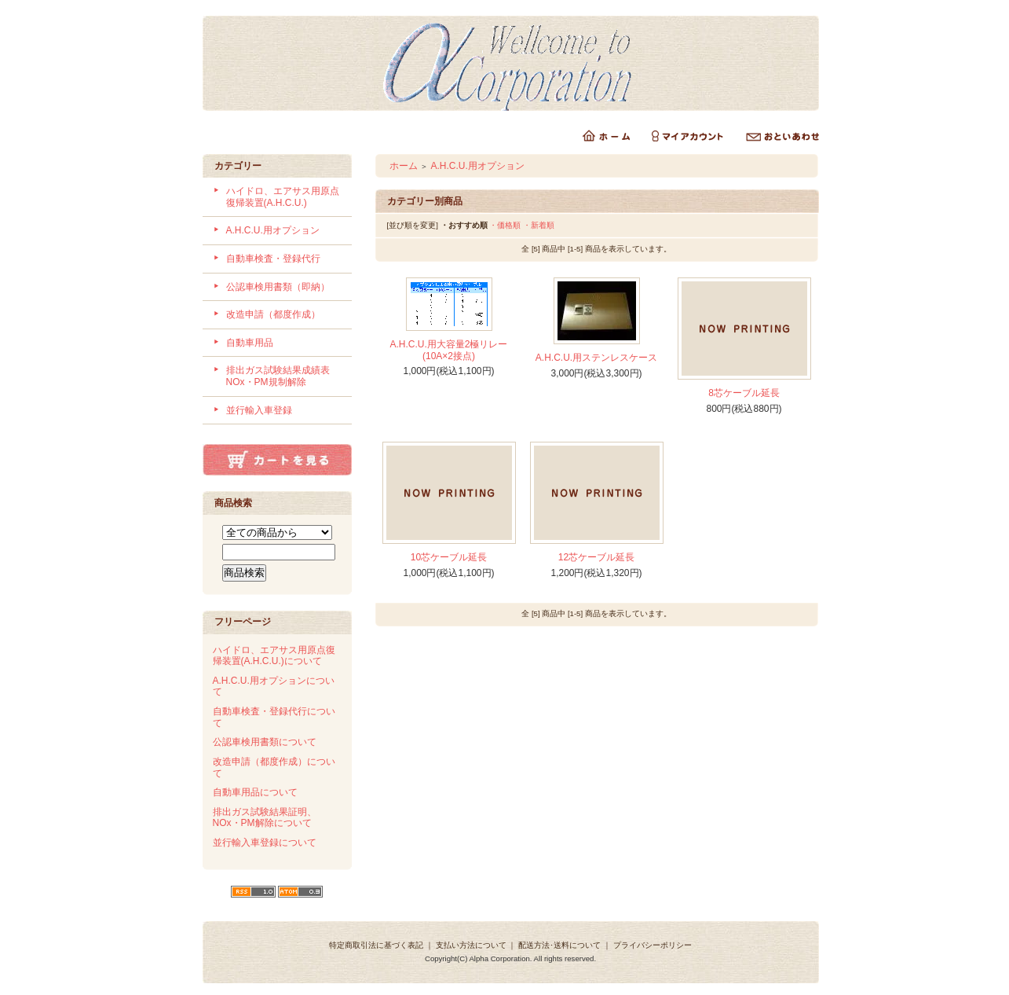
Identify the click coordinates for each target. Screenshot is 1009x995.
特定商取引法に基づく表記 (376, 945)
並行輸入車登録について (264, 842)
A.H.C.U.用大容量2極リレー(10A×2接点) (448, 350)
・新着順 (538, 225)
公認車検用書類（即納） (278, 286)
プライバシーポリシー (652, 945)
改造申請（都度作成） (273, 314)
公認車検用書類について (264, 741)
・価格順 (505, 225)
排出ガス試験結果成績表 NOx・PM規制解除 (282, 376)
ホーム (403, 165)
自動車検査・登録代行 (273, 258)
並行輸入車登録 (259, 410)
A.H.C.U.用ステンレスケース (596, 357)
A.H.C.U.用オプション (273, 230)
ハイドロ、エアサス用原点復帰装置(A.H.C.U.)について (274, 655)
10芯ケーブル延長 (449, 557)
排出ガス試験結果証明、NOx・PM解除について (264, 817)
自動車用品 (249, 342)
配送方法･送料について (559, 945)
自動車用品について (255, 792)
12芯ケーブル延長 (596, 557)
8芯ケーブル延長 (744, 392)
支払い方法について (471, 945)
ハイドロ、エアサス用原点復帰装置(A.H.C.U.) (282, 196)
